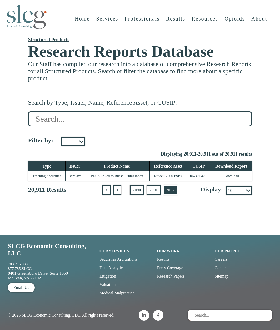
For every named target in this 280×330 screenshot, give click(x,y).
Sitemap (221, 276)
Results (176, 20)
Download (231, 176)
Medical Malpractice (116, 293)
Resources (205, 20)
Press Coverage (170, 267)
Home (82, 20)
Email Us (21, 287)
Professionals (142, 20)
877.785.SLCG (20, 269)
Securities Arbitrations (118, 259)
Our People (227, 251)
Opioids (235, 20)
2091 (153, 190)
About (259, 20)
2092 (170, 190)
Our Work (168, 251)
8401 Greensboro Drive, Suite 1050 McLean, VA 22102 (38, 275)
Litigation (107, 276)
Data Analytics (111, 267)
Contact (221, 267)
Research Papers (171, 276)
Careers (220, 259)
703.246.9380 (19, 264)
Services (108, 20)
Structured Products (48, 39)
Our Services (114, 251)
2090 (137, 190)
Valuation (107, 284)
